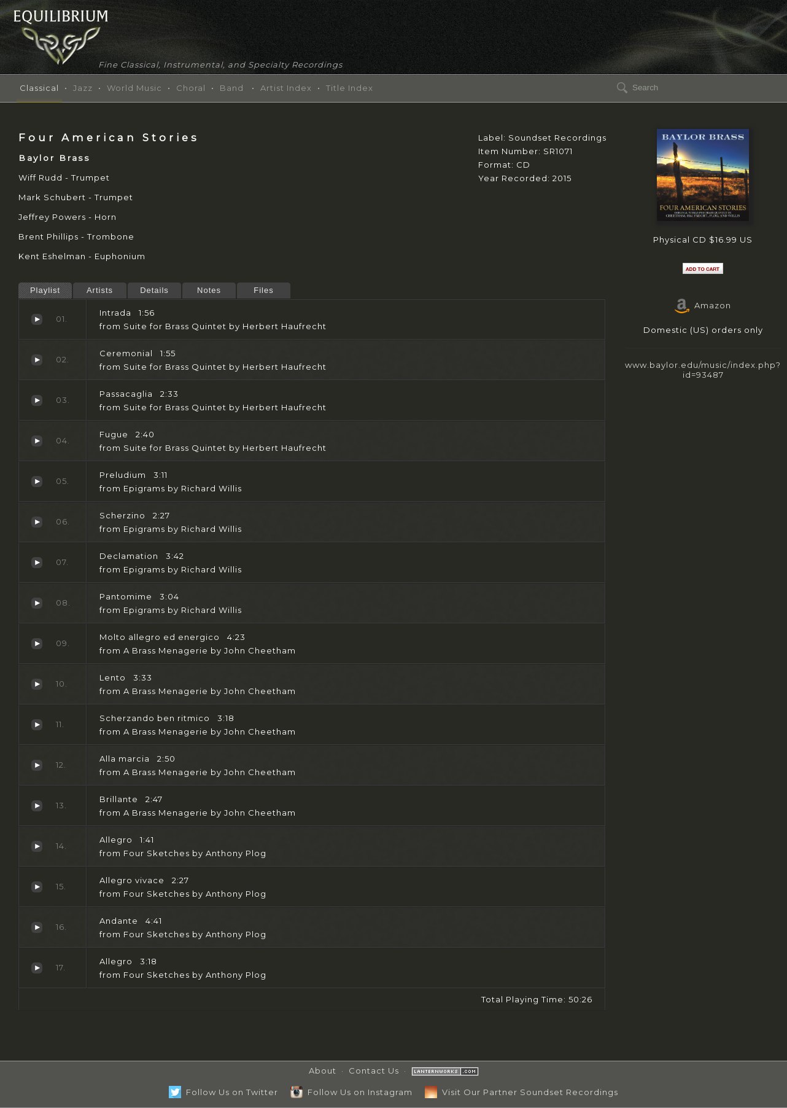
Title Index (349, 88)
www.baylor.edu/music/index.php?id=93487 (703, 369)
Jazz (83, 88)
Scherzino (36, 522)
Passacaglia (36, 400)
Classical (39, 88)
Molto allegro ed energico (36, 643)
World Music (134, 88)
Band (232, 88)
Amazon (703, 305)
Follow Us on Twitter (223, 1092)
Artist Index (286, 88)
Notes (209, 290)
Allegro (36, 846)
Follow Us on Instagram (351, 1092)
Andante (36, 927)
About (322, 1070)
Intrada (36, 319)
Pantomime (36, 603)
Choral (191, 88)
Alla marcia (36, 765)
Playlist (45, 290)
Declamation (36, 562)
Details (154, 290)
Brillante (36, 805)
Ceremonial (36, 359)
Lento (36, 684)
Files (263, 290)
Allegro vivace (36, 886)
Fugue (36, 441)
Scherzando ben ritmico (36, 724)
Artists (100, 290)
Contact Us (374, 1070)
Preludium (36, 481)
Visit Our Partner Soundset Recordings (521, 1092)
